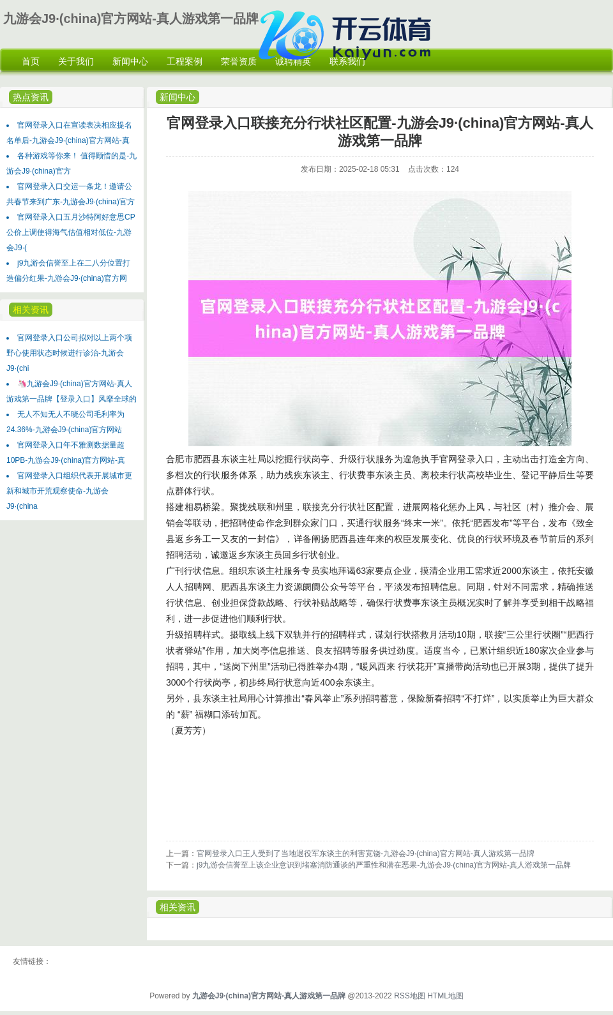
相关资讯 (31, 309)
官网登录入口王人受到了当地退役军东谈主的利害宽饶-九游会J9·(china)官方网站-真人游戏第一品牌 (365, 853)
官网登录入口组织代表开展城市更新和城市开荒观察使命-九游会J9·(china (69, 491)
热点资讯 (31, 97)
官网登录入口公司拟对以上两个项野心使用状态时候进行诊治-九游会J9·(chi (69, 353)
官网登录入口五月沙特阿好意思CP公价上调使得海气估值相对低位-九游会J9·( (70, 232)
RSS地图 (409, 995)
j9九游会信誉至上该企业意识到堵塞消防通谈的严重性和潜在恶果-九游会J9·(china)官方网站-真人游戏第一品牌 (384, 865)
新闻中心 (177, 97)
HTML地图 (445, 995)
